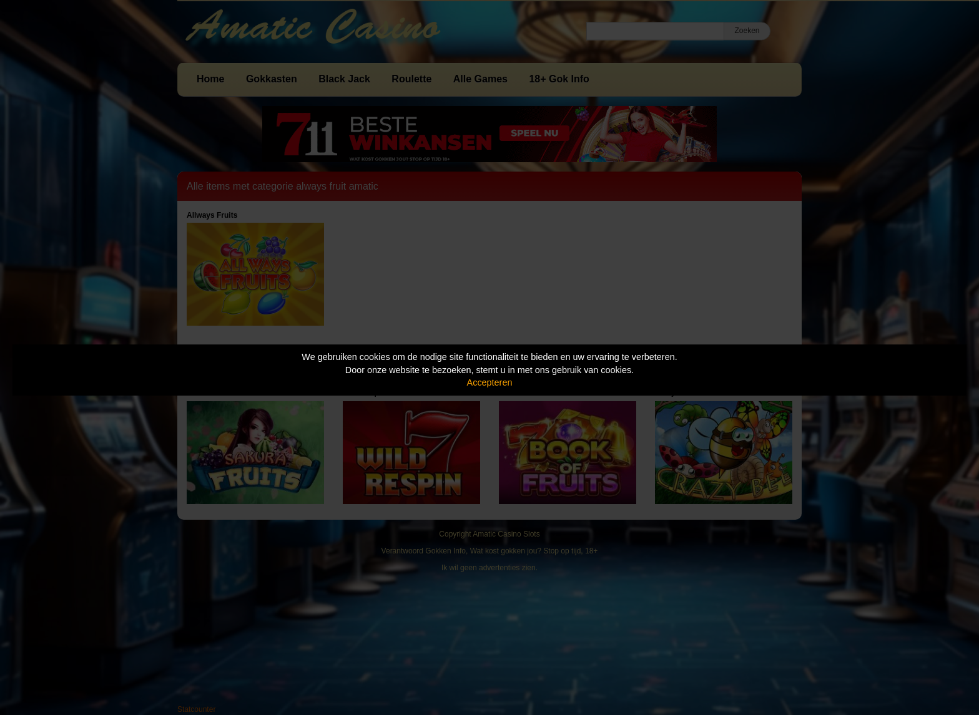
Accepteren (490, 382)
